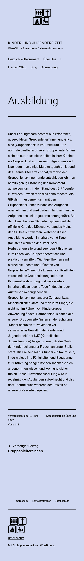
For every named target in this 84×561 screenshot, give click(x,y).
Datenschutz (16, 538)
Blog (34, 67)
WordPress (47, 545)
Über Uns (49, 59)
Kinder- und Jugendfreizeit (35, 43)
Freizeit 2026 (17, 67)
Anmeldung (49, 67)
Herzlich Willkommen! (23, 59)
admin (16, 424)
